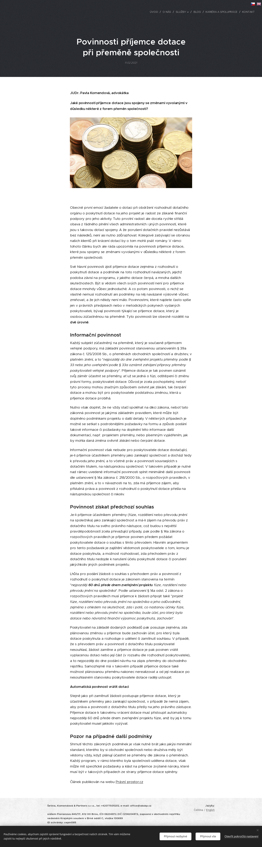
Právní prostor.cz (129, 782)
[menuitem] (155, 11)
